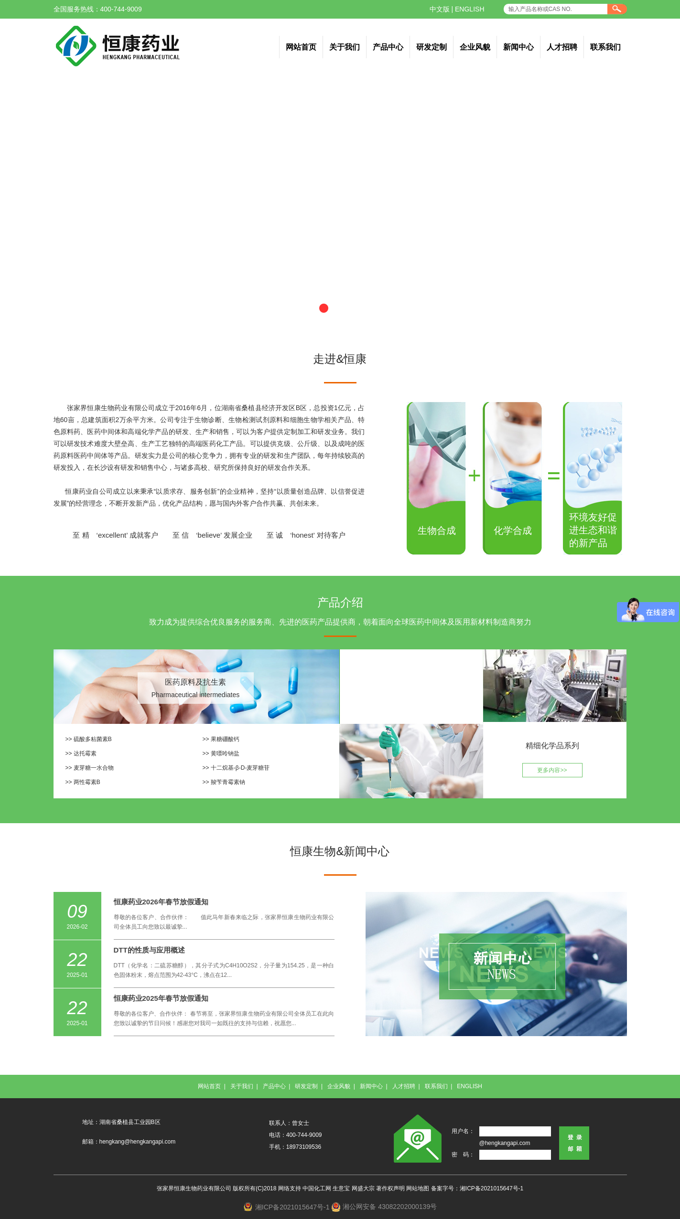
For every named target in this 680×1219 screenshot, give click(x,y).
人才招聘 (562, 47)
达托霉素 (85, 753)
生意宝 (341, 1188)
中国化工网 (316, 1188)
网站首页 (301, 47)
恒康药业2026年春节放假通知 (161, 902)
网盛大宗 (363, 1188)
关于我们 (344, 47)
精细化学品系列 (552, 746)
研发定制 (431, 47)
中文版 (440, 9)
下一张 (657, 206)
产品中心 (388, 47)
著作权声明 (390, 1188)
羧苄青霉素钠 (228, 782)
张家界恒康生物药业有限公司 (111, 408)
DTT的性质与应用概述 (149, 950)
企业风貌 (475, 47)
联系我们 (605, 47)
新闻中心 (518, 47)
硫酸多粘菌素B (93, 739)
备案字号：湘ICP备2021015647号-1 (477, 1188)
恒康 (72, 491)
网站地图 (417, 1188)
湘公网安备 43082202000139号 (390, 1206)
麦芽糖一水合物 (94, 767)
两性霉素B (87, 782)
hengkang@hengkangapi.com (137, 1141)
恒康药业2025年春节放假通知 (161, 998)
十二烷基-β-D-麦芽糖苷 (240, 767)
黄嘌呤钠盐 (225, 753)
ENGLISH (469, 9)
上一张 (23, 206)
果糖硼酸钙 (225, 739)
